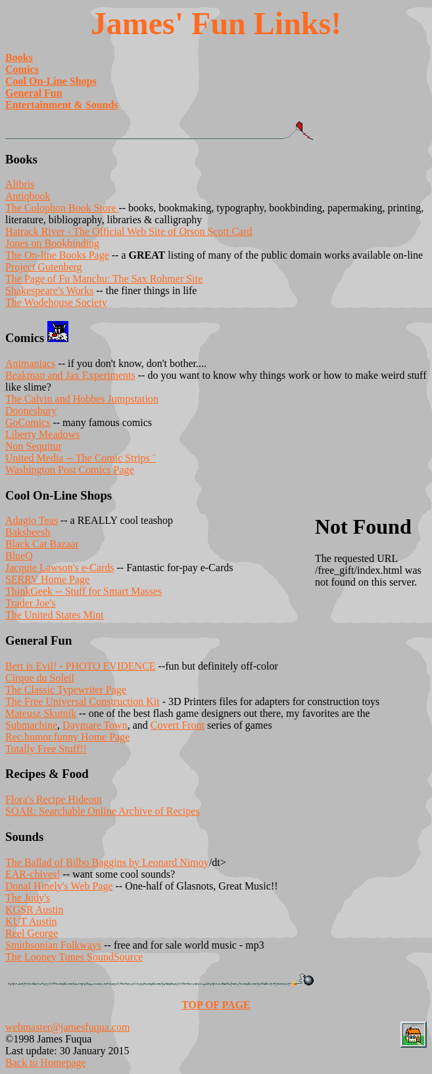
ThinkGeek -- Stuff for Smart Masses (83, 591)
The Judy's (27, 897)
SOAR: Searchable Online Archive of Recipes (102, 811)
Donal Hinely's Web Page (59, 885)
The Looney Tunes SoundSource (74, 956)
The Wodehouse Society (56, 302)
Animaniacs (30, 363)
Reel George (31, 933)
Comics (22, 69)
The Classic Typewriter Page (65, 689)
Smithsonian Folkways (53, 945)
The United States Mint (54, 614)
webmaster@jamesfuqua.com (67, 1027)
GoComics (27, 422)
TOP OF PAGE (216, 1004)
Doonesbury (31, 410)
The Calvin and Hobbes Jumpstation (81, 398)
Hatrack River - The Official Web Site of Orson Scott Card (128, 231)
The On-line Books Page (57, 255)
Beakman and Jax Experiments (70, 375)
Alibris (19, 184)
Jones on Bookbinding (52, 243)
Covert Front (177, 725)
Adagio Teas (31, 520)
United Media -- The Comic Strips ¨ (80, 457)
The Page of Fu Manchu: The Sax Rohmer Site (104, 278)
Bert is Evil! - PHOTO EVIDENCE (80, 666)
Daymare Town (95, 725)
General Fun (33, 92)
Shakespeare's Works (49, 290)
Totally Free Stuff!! (46, 748)
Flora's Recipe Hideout (53, 799)
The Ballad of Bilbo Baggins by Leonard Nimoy (107, 862)
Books (19, 57)
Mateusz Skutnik (40, 713)
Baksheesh (27, 532)
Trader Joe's (30, 603)
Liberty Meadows (42, 434)
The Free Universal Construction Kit (82, 701)
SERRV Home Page (47, 579)
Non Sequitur (33, 446)
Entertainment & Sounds (61, 104)
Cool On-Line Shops (51, 81)
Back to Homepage (45, 1062)
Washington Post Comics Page (69, 469)
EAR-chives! (32, 874)
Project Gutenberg (43, 266)
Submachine (31, 725)
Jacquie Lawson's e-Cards (59, 567)
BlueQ (19, 555)
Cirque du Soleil (39, 677)
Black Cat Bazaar (42, 543)
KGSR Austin (34, 909)
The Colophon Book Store (61, 207)
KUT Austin (31, 921)
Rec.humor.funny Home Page (67, 736)
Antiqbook (27, 196)
